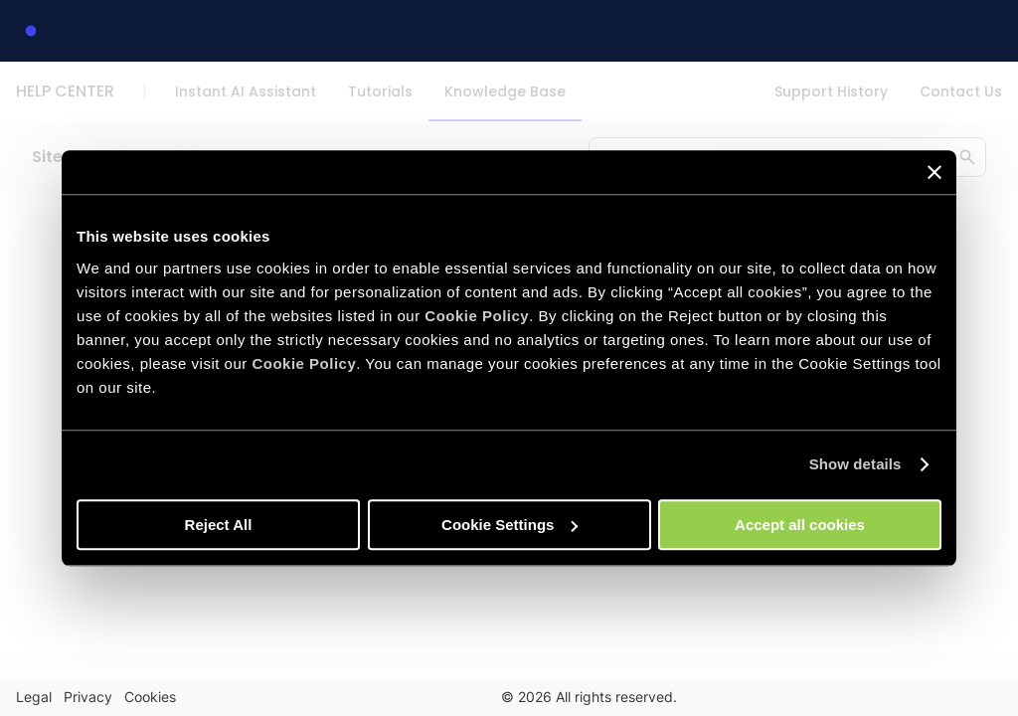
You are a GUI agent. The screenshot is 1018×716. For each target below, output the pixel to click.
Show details (855, 463)
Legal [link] (34, 696)
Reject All (219, 524)
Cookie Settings (509, 524)
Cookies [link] (150, 696)
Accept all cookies (800, 524)
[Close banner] (934, 172)
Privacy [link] (88, 696)
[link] (31, 31)
